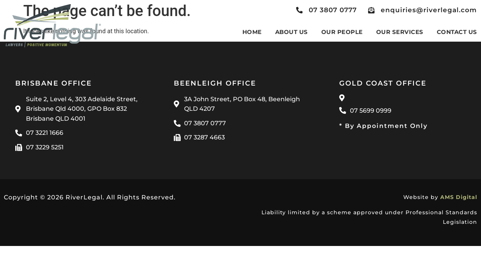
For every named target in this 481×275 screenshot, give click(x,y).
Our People (342, 32)
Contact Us (457, 32)
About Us (291, 32)
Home (252, 32)
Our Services (399, 32)
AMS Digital (458, 197)
